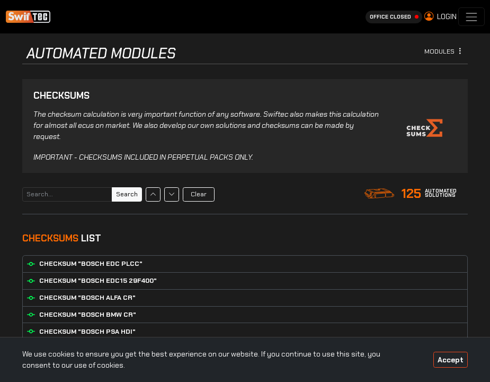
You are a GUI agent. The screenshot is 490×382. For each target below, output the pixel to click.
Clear (199, 194)
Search (127, 194)
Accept (451, 359)
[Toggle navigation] (471, 16)
